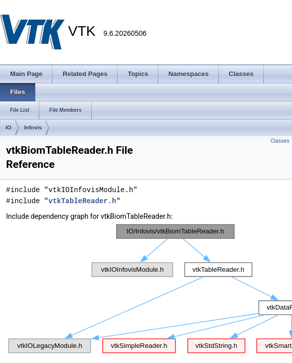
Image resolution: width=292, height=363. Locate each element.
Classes (280, 141)
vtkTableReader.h (82, 201)
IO (9, 128)
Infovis (33, 128)
